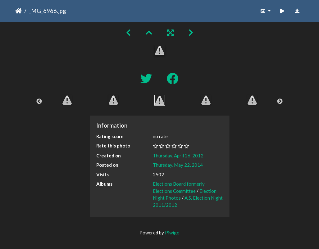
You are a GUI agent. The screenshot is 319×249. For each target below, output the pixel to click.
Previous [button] (39, 101)
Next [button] (280, 101)
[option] (67, 100)
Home (18, 11)
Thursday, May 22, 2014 (178, 165)
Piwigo (172, 232)
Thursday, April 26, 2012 (178, 155)
